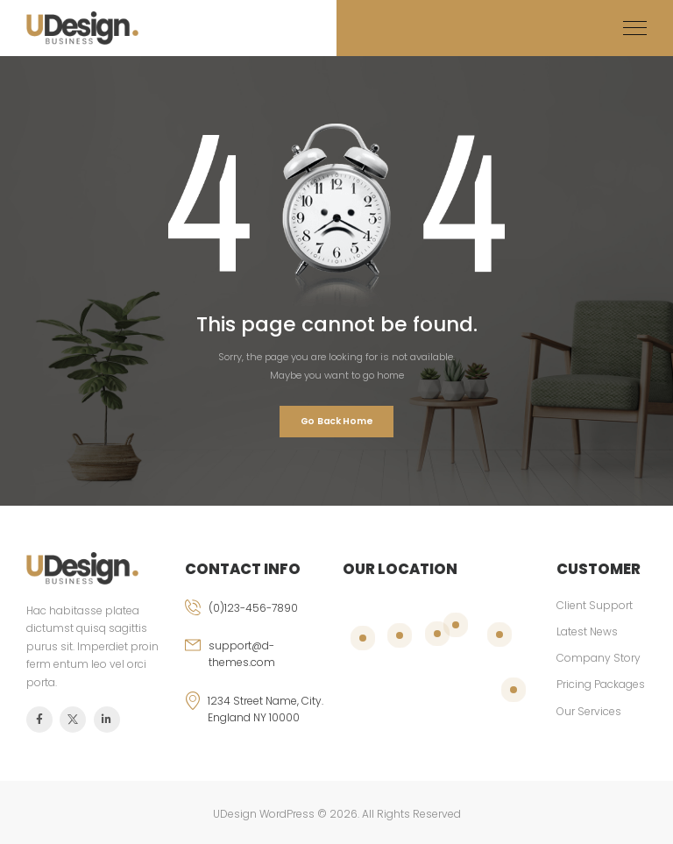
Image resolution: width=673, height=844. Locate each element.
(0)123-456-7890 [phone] (253, 607)
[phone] (257, 618)
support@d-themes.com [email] (242, 654)
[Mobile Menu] (635, 28)
